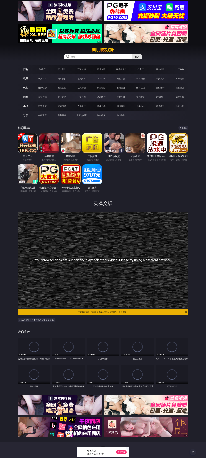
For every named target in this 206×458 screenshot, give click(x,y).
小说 (25, 106)
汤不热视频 (81, 115)
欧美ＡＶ (82, 78)
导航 (25, 115)
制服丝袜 (121, 87)
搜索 (137, 56)
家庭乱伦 (62, 106)
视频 (25, 78)
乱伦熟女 (160, 87)
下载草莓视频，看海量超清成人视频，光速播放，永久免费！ (132, 312)
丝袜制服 (140, 78)
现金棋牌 (160, 69)
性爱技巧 (180, 106)
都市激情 (42, 106)
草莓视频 (62, 115)
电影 (25, 87)
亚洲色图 (62, 96)
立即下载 (121, 452)
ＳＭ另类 (180, 78)
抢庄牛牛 (180, 69)
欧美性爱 (101, 87)
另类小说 (140, 106)
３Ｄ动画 (101, 78)
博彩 (25, 69)
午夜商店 (42, 115)
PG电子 (42, 69)
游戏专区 (101, 69)
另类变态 (180, 87)
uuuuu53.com (103, 50)
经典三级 (140, 87)
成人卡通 (82, 87)
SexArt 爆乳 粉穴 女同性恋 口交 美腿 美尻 (36, 320)
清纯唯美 (140, 96)
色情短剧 (121, 115)
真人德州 (62, 69)
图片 (25, 97)
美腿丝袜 (121, 96)
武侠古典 (101, 106)
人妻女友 (82, 106)
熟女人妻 (121, 78)
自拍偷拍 (62, 78)
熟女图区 (160, 96)
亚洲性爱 (42, 87)
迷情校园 (121, 106)
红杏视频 (101, 115)
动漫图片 (101, 96)
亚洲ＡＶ (42, 78)
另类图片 (180, 96)
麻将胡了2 (121, 69)
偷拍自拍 (62, 87)
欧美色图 (82, 96)
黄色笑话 (160, 106)
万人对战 (82, 69)
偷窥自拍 (42, 96)
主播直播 (160, 78)
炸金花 (140, 69)
